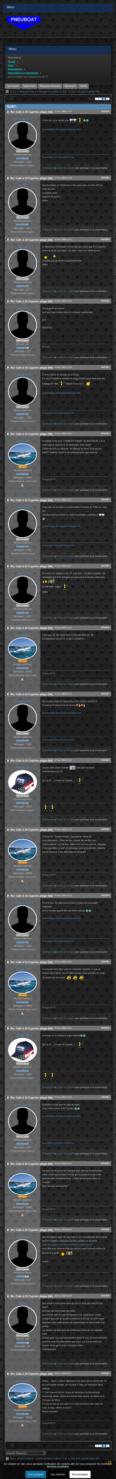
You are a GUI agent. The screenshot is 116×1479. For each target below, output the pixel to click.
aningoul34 (22, 441)
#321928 (105, 760)
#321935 (105, 1229)
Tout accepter (36, 1474)
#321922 (105, 367)
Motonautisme (26, 91)
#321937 (105, 1373)
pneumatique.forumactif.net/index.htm (61, 129)
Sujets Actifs (29, 86)
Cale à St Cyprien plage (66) (85, 91)
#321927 (105, 694)
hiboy (22, 1303)
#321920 (105, 239)
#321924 (105, 499)
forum (13, 91)
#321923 (105, 433)
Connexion (47, 168)
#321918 (105, 111)
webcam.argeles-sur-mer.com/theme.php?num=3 (67, 1244)
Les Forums (13, 86)
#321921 (105, 301)
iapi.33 (22, 185)
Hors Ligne (22, 151)
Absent (22, 466)
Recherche (70, 86)
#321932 (105, 1028)
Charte (83, 86)
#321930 (105, 895)
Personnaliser (80, 1474)
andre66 (22, 1237)
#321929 (105, 829)
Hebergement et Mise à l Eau (52, 91)
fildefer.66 (22, 767)
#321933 (105, 1097)
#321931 (105, 961)
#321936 (105, 1296)
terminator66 (22, 119)
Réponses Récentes (50, 86)
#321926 (105, 627)
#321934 (105, 1163)
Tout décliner (57, 1474)
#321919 (105, 177)
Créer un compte (65, 168)
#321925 (105, 566)
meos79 (22, 308)
